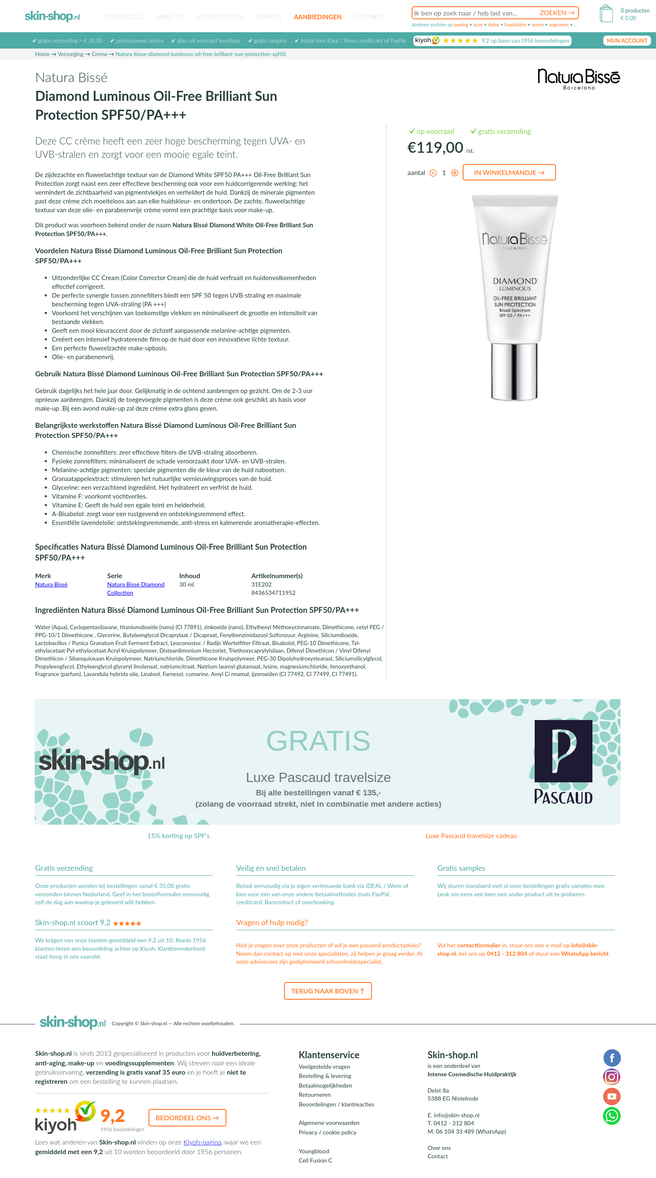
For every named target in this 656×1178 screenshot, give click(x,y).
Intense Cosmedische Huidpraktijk (472, 1074)
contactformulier (478, 945)
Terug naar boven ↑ (328, 991)
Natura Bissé (51, 584)
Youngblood (314, 1151)
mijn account (627, 40)
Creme (100, 54)
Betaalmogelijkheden (325, 1085)
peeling (461, 24)
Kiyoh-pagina (202, 1142)
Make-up (170, 17)
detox (493, 24)
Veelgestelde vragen (324, 1066)
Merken (269, 17)
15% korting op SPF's (178, 835)
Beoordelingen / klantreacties (336, 1104)
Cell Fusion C (315, 1160)
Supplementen (220, 17)
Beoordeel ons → (187, 1117)
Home (42, 54)
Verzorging (124, 17)
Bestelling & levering (325, 1075)
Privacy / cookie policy (327, 1132)
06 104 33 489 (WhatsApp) (471, 1131)
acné (478, 24)
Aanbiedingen (318, 17)
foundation (515, 24)
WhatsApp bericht (585, 953)
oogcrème (559, 24)
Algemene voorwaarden (329, 1122)
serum (537, 24)
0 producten (635, 10)
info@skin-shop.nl (456, 1115)
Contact (368, 17)
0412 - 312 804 (507, 953)
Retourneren (315, 1094)
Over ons (439, 1147)
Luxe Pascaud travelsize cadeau (471, 835)
